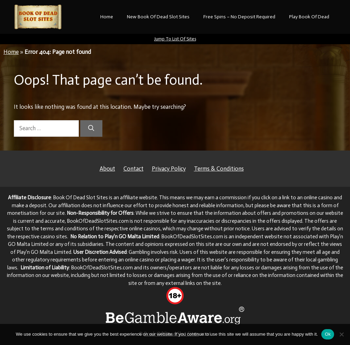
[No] (341, 334)
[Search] (91, 128)
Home (106, 17)
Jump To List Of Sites (175, 39)
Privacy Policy (169, 168)
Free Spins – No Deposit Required (239, 17)
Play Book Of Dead (309, 17)
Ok (328, 334)
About (107, 168)
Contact (133, 168)
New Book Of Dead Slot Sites (158, 17)
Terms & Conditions (219, 168)
